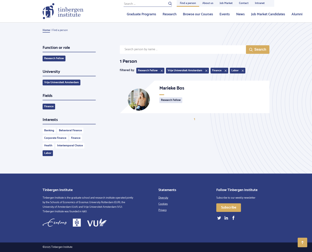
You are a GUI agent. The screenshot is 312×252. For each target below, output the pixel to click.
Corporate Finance (55, 138)
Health (48, 145)
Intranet (260, 3)
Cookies (163, 204)
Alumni (297, 14)
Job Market (226, 3)
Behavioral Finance (70, 130)
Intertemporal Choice (70, 145)
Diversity (163, 198)
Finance (49, 106)
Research (169, 14)
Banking (49, 130)
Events (224, 14)
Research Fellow (54, 58)
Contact (244, 3)
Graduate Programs (141, 14)
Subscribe (228, 207)
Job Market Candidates (268, 14)
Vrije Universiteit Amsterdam (61, 82)
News (240, 14)
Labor (47, 153)
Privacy (162, 210)
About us (207, 3)
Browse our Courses (198, 14)
